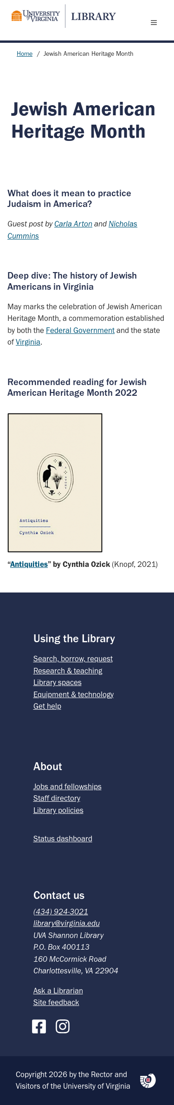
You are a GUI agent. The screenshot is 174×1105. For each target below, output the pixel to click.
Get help (47, 706)
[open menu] (156, 22)
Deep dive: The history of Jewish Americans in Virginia (72, 281)
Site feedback (56, 1002)
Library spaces (57, 682)
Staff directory (56, 798)
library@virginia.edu (66, 923)
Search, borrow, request (73, 658)
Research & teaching (67, 670)
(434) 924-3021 (60, 911)
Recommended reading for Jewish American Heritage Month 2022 (77, 387)
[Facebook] (41, 1024)
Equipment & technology (73, 694)
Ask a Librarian (58, 990)
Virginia (28, 341)
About (47, 766)
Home (24, 54)
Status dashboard (62, 838)
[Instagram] (65, 1024)
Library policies (58, 810)
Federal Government (80, 330)
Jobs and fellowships (67, 786)
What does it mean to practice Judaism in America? (69, 198)
